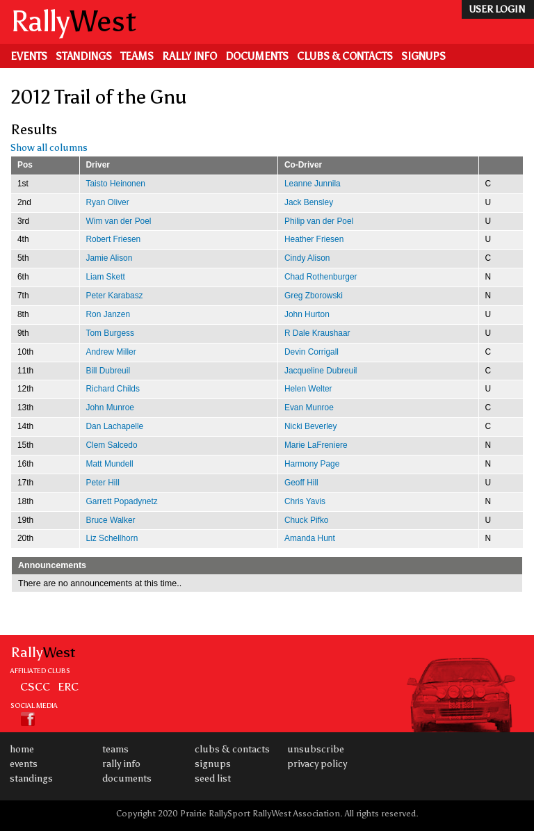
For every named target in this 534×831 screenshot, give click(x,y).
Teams (137, 56)
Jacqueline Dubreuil (320, 371)
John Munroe (110, 407)
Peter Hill (103, 482)
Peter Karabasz (114, 295)
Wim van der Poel (119, 221)
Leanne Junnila (312, 183)
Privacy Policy (317, 764)
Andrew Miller (111, 352)
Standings (84, 56)
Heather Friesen (313, 239)
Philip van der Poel (318, 221)
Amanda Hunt (309, 538)
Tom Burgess (110, 333)
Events (28, 56)
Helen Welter (308, 389)
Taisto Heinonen (115, 183)
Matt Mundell (110, 464)
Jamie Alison (109, 258)
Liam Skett (105, 277)
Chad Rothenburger (320, 277)
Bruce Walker (111, 520)
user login (497, 9)
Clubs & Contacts (345, 56)
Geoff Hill (301, 482)
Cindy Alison (307, 258)
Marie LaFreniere (316, 445)
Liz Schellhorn (112, 538)
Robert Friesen (113, 239)
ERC (68, 686)
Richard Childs (113, 389)
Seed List (213, 778)
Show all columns (49, 148)
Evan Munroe (309, 407)
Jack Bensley (308, 202)
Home (22, 749)
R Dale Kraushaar (317, 333)
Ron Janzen (108, 314)
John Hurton (307, 314)
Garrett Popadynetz (122, 501)
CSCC (35, 686)
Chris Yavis (304, 501)
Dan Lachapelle (115, 426)
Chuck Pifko (306, 520)
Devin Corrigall (311, 352)
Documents (257, 56)
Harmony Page (311, 464)
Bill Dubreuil (108, 371)
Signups (423, 56)
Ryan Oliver (107, 202)
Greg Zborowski (313, 295)
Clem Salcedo (112, 445)
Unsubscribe (315, 749)
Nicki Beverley (310, 426)
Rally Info (189, 56)
